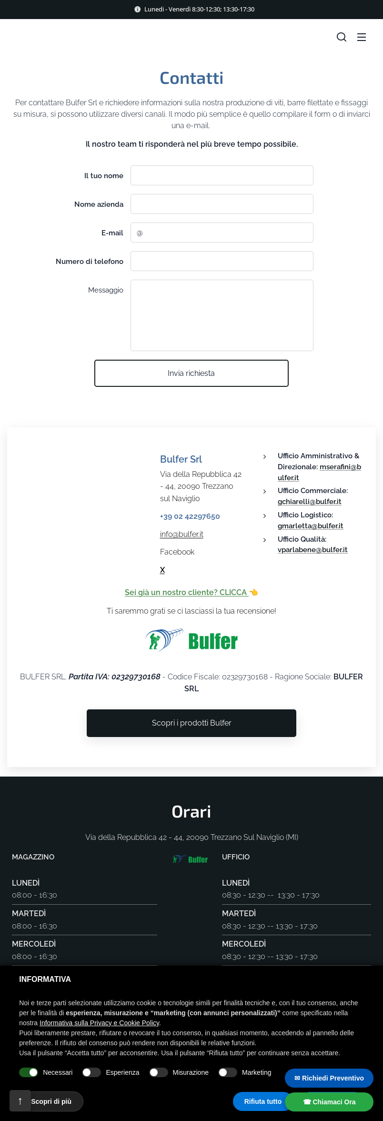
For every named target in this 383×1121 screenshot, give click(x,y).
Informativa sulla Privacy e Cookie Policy (99, 1023)
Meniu (361, 37)
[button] (341, 37)
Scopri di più (51, 1101)
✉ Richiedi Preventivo (329, 1078)
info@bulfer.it (181, 534)
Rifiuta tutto (263, 1101)
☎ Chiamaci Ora (329, 1102)
